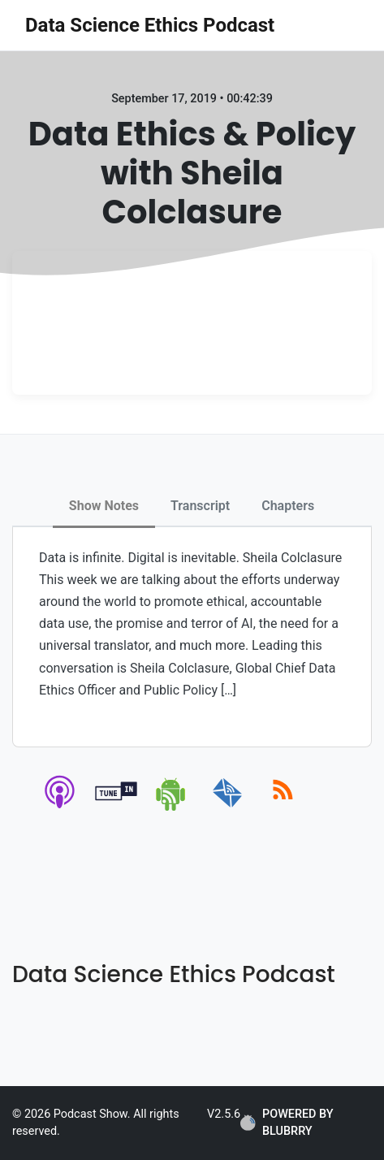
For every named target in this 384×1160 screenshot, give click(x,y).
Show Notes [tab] (104, 505)
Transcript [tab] (200, 505)
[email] (228, 808)
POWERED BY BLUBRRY (286, 1123)
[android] (172, 808)
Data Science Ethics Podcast (149, 25)
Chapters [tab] (287, 505)
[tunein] (116, 808)
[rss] (283, 808)
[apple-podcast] (60, 808)
